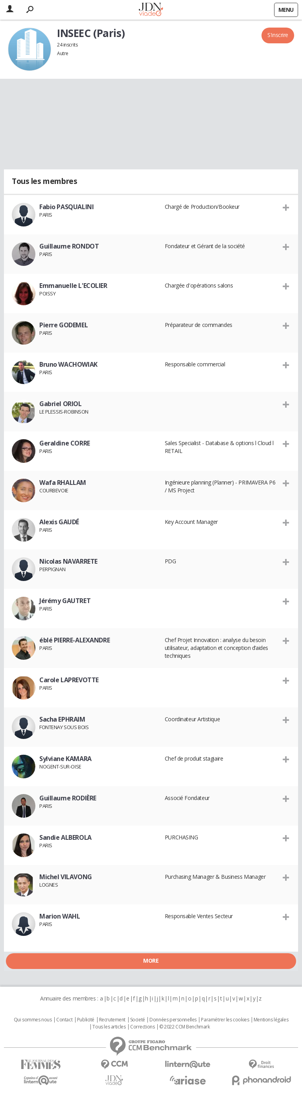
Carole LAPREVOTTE (69, 680)
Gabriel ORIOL (60, 403)
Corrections (142, 1027)
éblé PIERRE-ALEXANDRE (74, 640)
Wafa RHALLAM (62, 482)
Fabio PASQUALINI (66, 206)
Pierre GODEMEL (63, 325)
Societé (137, 1020)
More (150, 960)
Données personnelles (173, 1020)
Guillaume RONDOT (69, 246)
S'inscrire (277, 35)
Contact (64, 1020)
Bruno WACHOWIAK (68, 364)
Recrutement (112, 1020)
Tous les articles (108, 1027)
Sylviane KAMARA (65, 758)
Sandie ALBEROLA (65, 837)
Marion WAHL (59, 916)
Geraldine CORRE (64, 443)
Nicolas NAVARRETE (68, 561)
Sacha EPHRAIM (62, 719)
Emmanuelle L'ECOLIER (73, 285)
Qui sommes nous (33, 1020)
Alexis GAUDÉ (59, 522)
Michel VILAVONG (65, 876)
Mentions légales (271, 1020)
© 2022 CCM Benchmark (184, 1027)
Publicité (85, 1020)
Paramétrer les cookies (225, 1020)
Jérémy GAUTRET (64, 600)
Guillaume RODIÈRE (67, 798)
